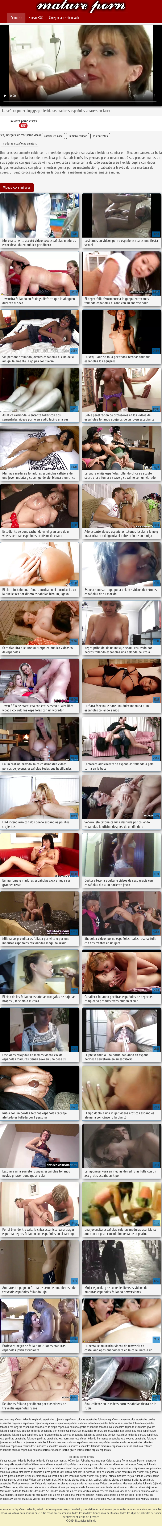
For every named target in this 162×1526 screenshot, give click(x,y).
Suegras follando (146, 1464)
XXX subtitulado (116, 1499)
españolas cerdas (145, 1419)
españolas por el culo (53, 1431)
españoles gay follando (40, 1435)
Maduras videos (9, 1472)
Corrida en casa (53, 136)
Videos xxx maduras (54, 1468)
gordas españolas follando (122, 1435)
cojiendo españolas (65, 1419)
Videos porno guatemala (71, 1487)
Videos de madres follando (135, 1491)
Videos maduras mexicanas (80, 1472)
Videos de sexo (125, 1495)
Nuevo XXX (36, 18)
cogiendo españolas (43, 1419)
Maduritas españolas (30, 1472)
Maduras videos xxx (117, 1487)
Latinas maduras (117, 1476)
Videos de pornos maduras (127, 1479)
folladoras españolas (95, 1435)
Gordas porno (151, 1476)
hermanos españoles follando (79, 1438)
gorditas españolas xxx (50, 1438)
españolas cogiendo (11, 1423)
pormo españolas (52, 1450)
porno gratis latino (73, 1450)
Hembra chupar (77, 136)
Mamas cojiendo (150, 1499)
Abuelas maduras (96, 1487)
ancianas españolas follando (15, 1419)
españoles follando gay (13, 1435)
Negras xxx (35, 1468)
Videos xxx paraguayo (94, 1499)
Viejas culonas (135, 1476)
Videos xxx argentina (45, 1499)
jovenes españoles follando (41, 1442)
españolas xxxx (133, 1431)
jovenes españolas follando (141, 1438)
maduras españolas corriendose (18, 1446)
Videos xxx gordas (147, 1472)
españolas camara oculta (121, 1419)
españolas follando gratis (72, 1427)
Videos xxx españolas (133, 1468)
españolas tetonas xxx (94, 1431)
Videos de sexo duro (69, 1499)
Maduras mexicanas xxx (38, 1495)
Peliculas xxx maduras (93, 1460)
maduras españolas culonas (52, 1446)
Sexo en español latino (108, 1472)
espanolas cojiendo (55, 1423)
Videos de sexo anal (64, 1495)
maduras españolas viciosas (116, 1446)
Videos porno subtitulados (97, 1464)
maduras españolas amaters (20, 143)
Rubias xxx (22, 1468)
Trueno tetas (100, 136)
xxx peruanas (153, 1468)
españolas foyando (123, 1427)
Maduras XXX (129, 1472)
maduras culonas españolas (72, 1442)
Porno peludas (60, 1476)
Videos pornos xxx (53, 1472)
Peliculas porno (78, 1476)
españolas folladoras (108, 1423)
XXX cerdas (74, 1460)
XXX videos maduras (21, 1499)
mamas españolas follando (27, 1450)
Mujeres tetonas (85, 1495)
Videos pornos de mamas (14, 1479)
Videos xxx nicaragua (124, 1464)
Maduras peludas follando (137, 1483)
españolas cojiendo (33, 1423)
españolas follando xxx (99, 1427)
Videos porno (7, 1468)
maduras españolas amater (104, 1442)
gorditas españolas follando (20, 1438)
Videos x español (55, 1464)
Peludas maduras (59, 1491)
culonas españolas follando (92, 1419)
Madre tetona (137, 1487)
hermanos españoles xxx (111, 1438)
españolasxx (149, 1431)
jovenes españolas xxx (12, 1442)
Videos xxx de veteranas (43, 1479)
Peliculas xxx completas (107, 1468)
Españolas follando (81, 7)
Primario (16, 18)
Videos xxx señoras (111, 1483)
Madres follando (36, 1460)
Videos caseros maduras (105, 1491)
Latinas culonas (102, 1479)
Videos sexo (38, 1464)
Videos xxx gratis (97, 1476)
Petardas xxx (133, 1499)
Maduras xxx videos (45, 1487)
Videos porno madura (12, 1476)
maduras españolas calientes (136, 1442)
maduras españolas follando (84, 1446)
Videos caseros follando (13, 1460)
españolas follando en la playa (40, 1427)
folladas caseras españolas (68, 1435)
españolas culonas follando (81, 1423)
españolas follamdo (131, 1423)
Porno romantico (146, 1460)
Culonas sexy (113, 1460)
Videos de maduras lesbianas (52, 1483)
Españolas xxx (73, 1464)
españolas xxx (116, 1431)
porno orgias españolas (97, 1450)
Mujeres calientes (14, 1495)
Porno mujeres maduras (80, 1468)
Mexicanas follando (10, 1491)
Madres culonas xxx (23, 1483)
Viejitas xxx (152, 1487)
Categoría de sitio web (64, 18)
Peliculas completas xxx (38, 1476)
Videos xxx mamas (56, 1460)
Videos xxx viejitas (80, 1491)
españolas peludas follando (25, 1431)
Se (47, 1491)
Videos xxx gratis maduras (18, 1487)
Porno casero (129, 1460)
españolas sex (73, 1431)
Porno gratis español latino (15, 1464)
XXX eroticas (64, 1479)
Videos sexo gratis (82, 1479)
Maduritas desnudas (33, 1491)
